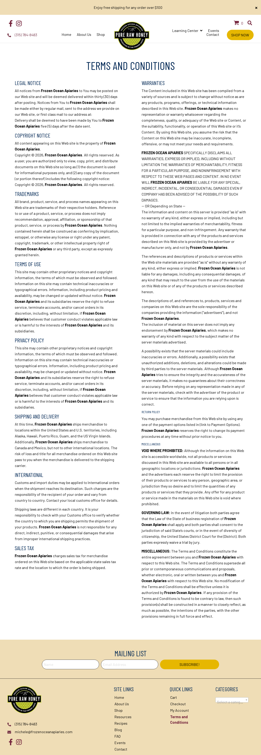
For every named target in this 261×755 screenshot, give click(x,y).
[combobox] (232, 685)
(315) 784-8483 (26, 20)
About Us (121, 689)
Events (120, 728)
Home (119, 682)
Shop (118, 695)
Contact (120, 734)
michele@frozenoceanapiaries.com (44, 717)
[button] (10, 8)
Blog (118, 715)
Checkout (178, 689)
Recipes (120, 708)
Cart (173, 682)
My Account (179, 695)
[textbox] (232, 687)
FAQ (117, 721)
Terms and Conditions (179, 705)
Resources (122, 702)
